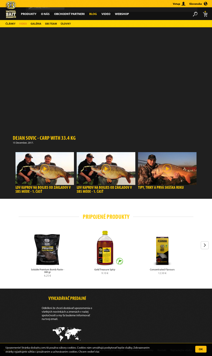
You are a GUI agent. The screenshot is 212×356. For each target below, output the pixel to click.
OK (201, 349)
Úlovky (66, 23)
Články (10, 23)
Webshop (122, 14)
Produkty (28, 14)
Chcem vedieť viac (89, 351)
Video (105, 14)
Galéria (36, 23)
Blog (93, 14)
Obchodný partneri (69, 14)
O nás (45, 14)
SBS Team (51, 23)
